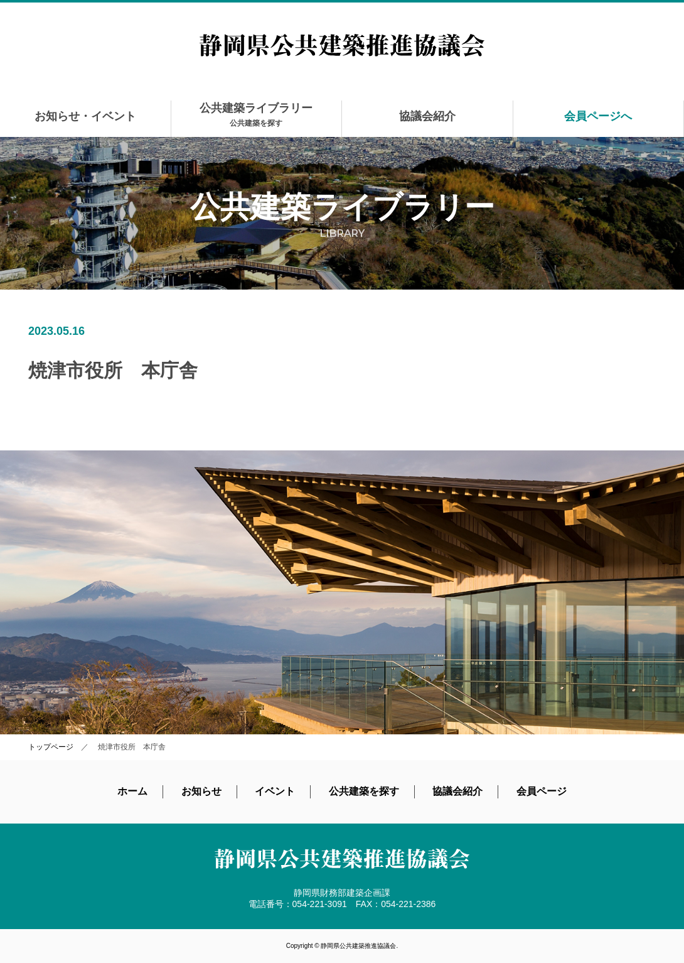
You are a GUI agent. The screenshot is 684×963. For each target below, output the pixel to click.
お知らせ (201, 791)
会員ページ (541, 791)
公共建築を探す (364, 791)
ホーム (132, 791)
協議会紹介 (427, 116)
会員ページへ (598, 116)
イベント (275, 791)
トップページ (50, 747)
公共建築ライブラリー (256, 115)
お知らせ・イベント (85, 116)
